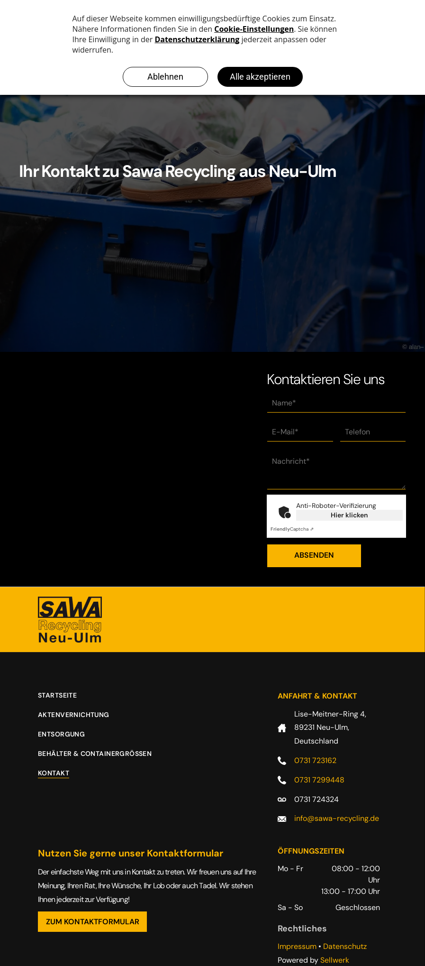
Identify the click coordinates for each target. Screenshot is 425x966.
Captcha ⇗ (292, 529)
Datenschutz (345, 946)
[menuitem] (64, 700)
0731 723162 (315, 760)
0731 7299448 (319, 780)
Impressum (297, 946)
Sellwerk (334, 960)
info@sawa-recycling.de (336, 818)
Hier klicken (349, 515)
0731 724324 (316, 799)
